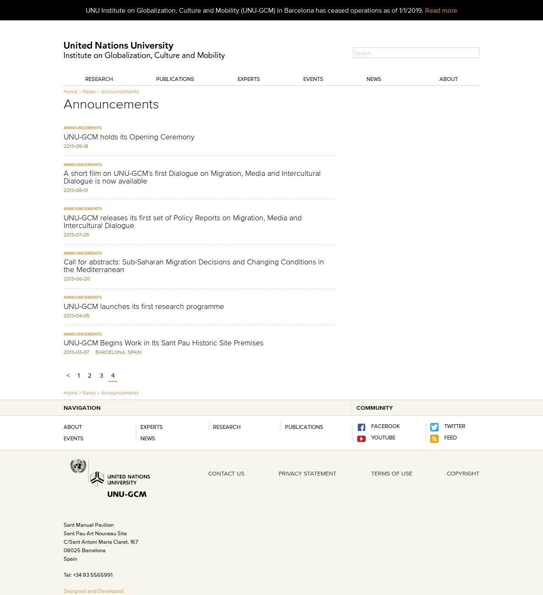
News (374, 79)
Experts (249, 79)
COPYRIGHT (463, 473)
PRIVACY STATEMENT (307, 473)
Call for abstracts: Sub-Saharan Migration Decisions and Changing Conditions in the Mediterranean (194, 266)
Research (99, 79)
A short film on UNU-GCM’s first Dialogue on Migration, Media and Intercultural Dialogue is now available (192, 177)
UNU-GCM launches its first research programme (144, 306)
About (448, 79)
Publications (175, 79)
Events (313, 79)
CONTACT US (226, 473)
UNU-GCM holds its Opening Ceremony (129, 137)
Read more (441, 10)
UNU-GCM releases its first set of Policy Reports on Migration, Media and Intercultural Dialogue (183, 222)
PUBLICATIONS (304, 427)
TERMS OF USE (391, 473)
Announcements (120, 91)
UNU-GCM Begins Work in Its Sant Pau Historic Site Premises (163, 343)
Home (71, 91)
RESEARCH (227, 427)
